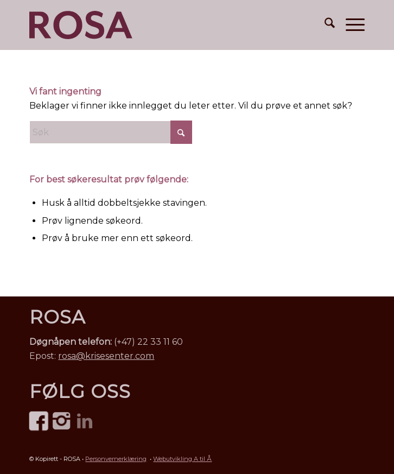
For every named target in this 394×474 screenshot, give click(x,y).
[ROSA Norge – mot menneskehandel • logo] (80, 25)
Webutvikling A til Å (182, 459)
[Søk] (324, 25)
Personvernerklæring (116, 459)
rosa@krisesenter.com (106, 356)
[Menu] (350, 25)
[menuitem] (324, 25)
